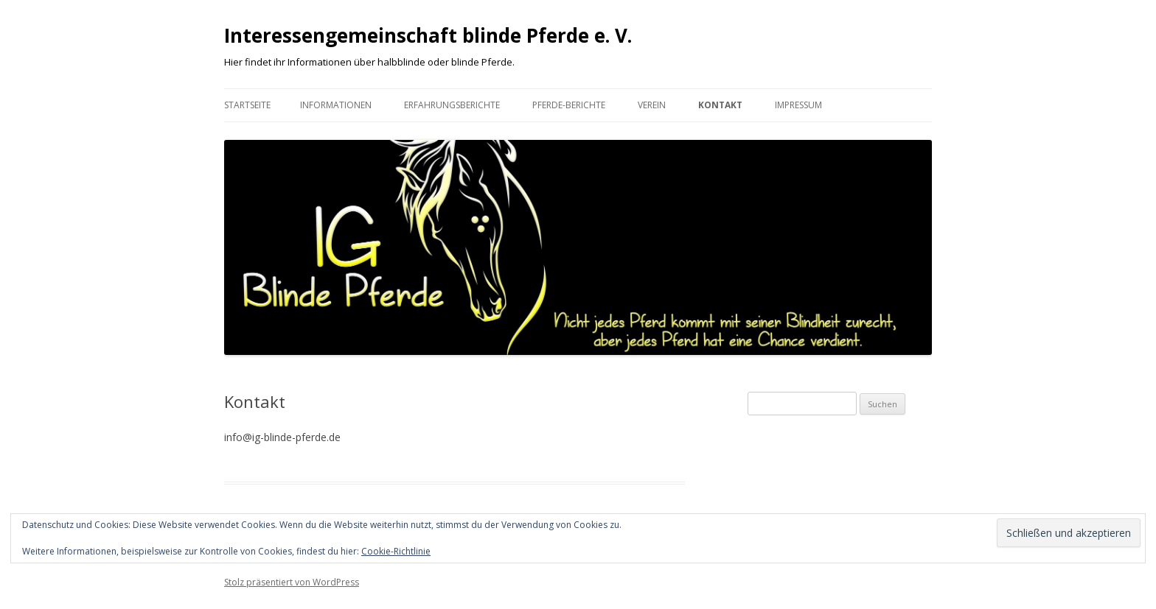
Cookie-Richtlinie (396, 551)
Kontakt (720, 105)
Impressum (798, 105)
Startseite (247, 105)
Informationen (336, 105)
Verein (652, 105)
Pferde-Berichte (568, 105)
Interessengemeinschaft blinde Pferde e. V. (428, 35)
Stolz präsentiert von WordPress (291, 582)
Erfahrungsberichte (452, 105)
